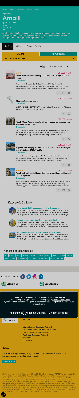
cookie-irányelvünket (61, 300)
